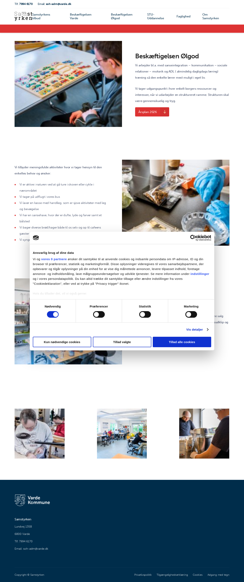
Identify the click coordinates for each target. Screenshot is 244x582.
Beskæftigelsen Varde (80, 16)
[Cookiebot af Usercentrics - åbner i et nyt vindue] (193, 238)
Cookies (197, 574)
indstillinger (199, 274)
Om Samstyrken (210, 16)
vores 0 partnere (54, 259)
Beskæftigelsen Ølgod (121, 16)
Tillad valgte (122, 342)
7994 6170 (24, 4)
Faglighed (183, 16)
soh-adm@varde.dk (55, 4)
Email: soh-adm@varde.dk (31, 548)
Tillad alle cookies (182, 342)
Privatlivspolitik (143, 574)
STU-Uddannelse (155, 16)
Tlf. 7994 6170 (24, 541)
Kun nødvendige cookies (62, 342)
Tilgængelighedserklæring (172, 574)
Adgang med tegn (218, 574)
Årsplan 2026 (147, 112)
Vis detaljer (194, 329)
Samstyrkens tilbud (41, 16)
